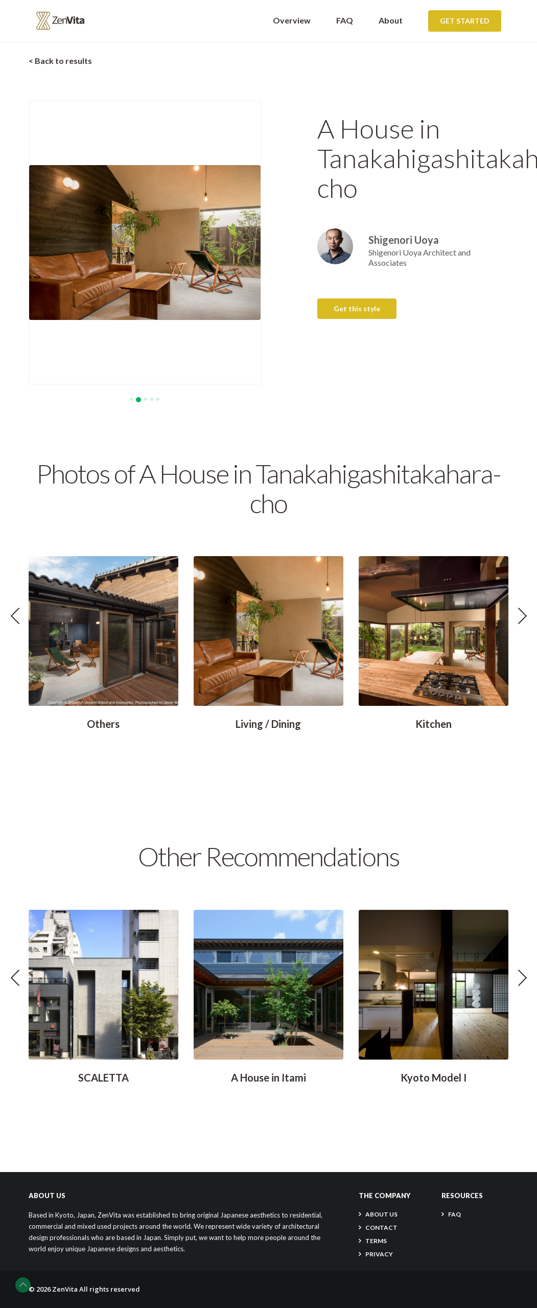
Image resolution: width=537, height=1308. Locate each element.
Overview (292, 20)
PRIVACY (379, 1254)
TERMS (376, 1241)
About (391, 20)
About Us (381, 1214)
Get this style (357, 308)
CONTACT (381, 1227)
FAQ (344, 20)
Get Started (464, 20)
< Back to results (60, 60)
